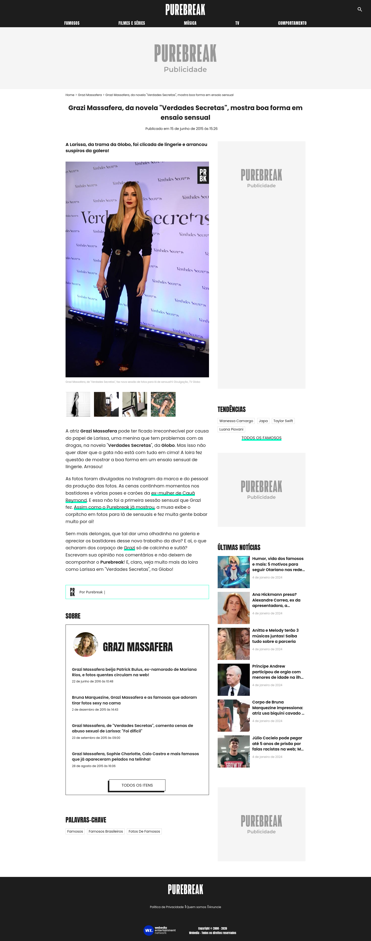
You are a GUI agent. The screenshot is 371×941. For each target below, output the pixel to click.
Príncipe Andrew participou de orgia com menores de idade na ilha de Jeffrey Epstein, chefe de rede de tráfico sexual (277, 677)
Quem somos (196, 907)
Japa (263, 420)
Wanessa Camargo (236, 420)
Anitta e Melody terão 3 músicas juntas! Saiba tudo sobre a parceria (275, 635)
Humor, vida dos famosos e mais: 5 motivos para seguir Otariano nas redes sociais (278, 567)
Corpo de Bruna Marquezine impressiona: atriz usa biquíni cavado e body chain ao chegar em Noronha (278, 713)
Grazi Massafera (90, 95)
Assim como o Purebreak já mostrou (114, 507)
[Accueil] (185, 9)
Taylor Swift (283, 420)
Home (70, 95)
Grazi (129, 548)
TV (237, 23)
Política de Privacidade (167, 907)
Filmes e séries (131, 23)
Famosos (72, 23)
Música (190, 23)
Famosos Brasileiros (106, 831)
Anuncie (215, 907)
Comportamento (292, 23)
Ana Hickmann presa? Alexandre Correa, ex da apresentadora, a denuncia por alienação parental (276, 606)
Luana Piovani (231, 429)
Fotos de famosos (144, 831)
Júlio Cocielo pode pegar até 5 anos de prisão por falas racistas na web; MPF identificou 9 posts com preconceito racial (278, 749)
